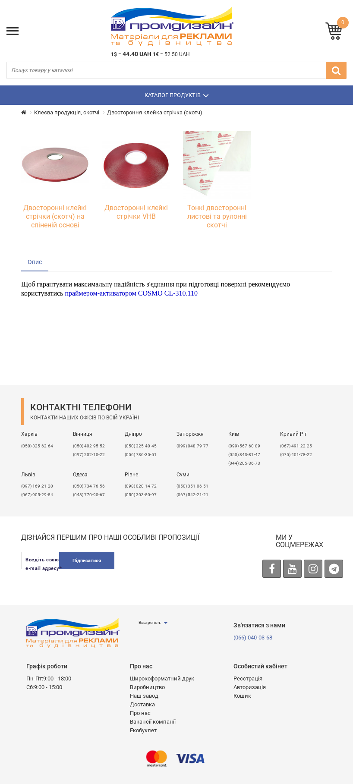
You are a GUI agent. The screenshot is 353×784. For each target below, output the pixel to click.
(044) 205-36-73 (244, 463)
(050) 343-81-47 (244, 454)
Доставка (142, 704)
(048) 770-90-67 (89, 494)
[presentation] (188, 569)
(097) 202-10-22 (89, 454)
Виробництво (147, 687)
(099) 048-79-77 (192, 446)
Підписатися (86, 561)
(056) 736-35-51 (141, 454)
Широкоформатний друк (162, 678)
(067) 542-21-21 (192, 494)
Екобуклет (143, 730)
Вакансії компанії (153, 721)
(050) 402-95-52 (89, 446)
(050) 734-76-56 (89, 486)
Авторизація (249, 687)
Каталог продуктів (177, 95)
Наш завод (144, 696)
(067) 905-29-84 (37, 494)
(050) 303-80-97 (141, 494)
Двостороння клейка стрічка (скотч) (154, 112)
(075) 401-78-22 (296, 454)
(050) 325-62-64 (37, 446)
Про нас (140, 713)
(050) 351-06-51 (192, 486)
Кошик (242, 696)
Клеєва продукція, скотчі (66, 112)
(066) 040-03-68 (252, 637)
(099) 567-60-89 (244, 446)
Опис (35, 261)
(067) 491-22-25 (296, 446)
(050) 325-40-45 (141, 446)
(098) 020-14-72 (141, 486)
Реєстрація (247, 678)
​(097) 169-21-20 (37, 486)
